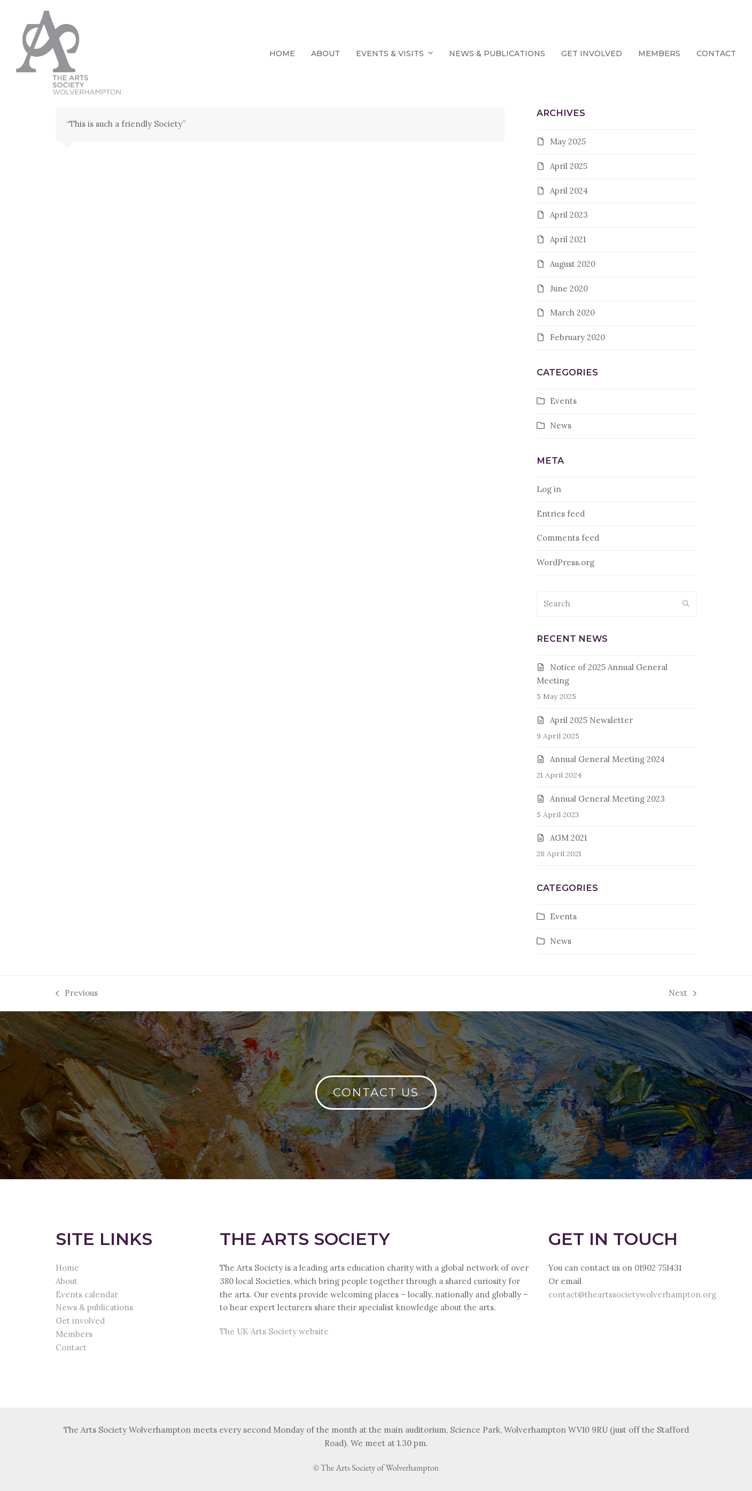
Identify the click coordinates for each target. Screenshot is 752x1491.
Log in (549, 489)
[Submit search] (686, 604)
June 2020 (569, 288)
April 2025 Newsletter (591, 720)
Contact (71, 1347)
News (560, 425)
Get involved (80, 1321)
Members (74, 1334)
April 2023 (569, 215)
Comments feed (568, 538)
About (66, 1281)
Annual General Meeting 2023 (607, 799)
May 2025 (568, 141)
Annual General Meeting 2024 (607, 759)
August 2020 (572, 264)
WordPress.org (565, 562)
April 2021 (568, 239)
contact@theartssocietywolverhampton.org (632, 1294)
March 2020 (572, 313)
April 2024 (569, 191)
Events (563, 401)
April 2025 (568, 166)
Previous (77, 994)
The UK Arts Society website (274, 1331)
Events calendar (87, 1294)
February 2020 (577, 337)
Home (67, 1268)
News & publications (94, 1307)
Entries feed (561, 514)
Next (682, 994)
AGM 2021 (568, 838)
